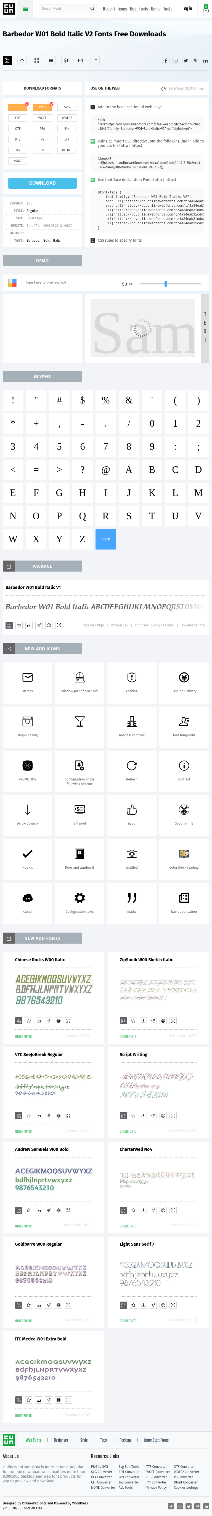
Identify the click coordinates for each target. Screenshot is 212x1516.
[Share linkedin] (205, 60)
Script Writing (133, 1054)
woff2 (67, 118)
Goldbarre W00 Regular (38, 1244)
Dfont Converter (186, 1482)
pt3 (17, 139)
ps (42, 139)
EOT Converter (129, 1472)
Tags (103, 1440)
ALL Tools (126, 1488)
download (42, 183)
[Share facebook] (165, 60)
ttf (17, 107)
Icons (122, 9)
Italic (56, 241)
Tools (168, 9)
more (106, 539)
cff (67, 139)
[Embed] (48, 625)
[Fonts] (95, 60)
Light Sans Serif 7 (137, 1244)
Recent (109, 9)
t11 (42, 150)
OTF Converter (184, 1467)
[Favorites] (21, 60)
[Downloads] (29, 625)
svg (67, 107)
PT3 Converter (156, 1477)
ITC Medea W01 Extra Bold (41, 1339)
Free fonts (10, 9)
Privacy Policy (156, 1488)
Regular (32, 211)
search (92, 8)
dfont (67, 150)
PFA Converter (101, 1477)
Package (125, 1440)
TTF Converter (156, 1467)
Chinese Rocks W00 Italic (40, 959)
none (18, 161)
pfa (42, 129)
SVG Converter (101, 1472)
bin (67, 129)
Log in (187, 9)
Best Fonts (139, 9)
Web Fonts (33, 1440)
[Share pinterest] (195, 60)
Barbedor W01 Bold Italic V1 (33, 587)
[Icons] (80, 60)
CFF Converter (101, 1482)
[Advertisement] (44, 328)
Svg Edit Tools (129, 1467)
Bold (46, 241)
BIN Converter (129, 1477)
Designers (61, 1440)
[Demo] (36, 60)
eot (17, 118)
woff (42, 118)
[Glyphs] (51, 60)
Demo (156, 9)
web (42, 107)
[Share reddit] (175, 60)
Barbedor (33, 241)
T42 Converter (129, 1482)
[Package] (65, 60)
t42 (17, 150)
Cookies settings (186, 1488)
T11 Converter (156, 1482)
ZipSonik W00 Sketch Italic (146, 959)
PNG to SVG (99, 1467)
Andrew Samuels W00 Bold (42, 1149)
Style (84, 1440)
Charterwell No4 (136, 1149)
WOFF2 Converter (186, 1472)
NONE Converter (103, 1488)
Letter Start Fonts (156, 1440)
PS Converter (183, 1477)
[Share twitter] (185, 60)
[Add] (7, 60)
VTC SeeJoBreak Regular (39, 1054)
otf (18, 129)
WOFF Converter (158, 1472)
